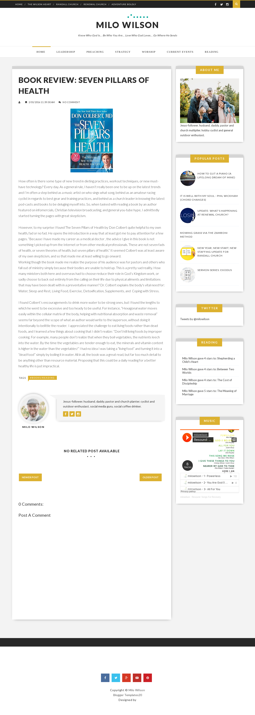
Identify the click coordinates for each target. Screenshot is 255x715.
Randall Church (67, 4)
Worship (149, 51)
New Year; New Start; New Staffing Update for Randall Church (217, 251)
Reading (212, 51)
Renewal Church (95, 4)
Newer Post (30, 477)
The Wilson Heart (39, 4)
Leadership (65, 51)
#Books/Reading (42, 377)
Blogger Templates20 (127, 695)
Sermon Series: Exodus (215, 270)
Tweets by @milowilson (194, 319)
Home (19, 4)
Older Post (151, 477)
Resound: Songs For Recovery (206, 497)
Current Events (180, 51)
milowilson (185, 497)
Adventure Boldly (124, 4)
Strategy (123, 51)
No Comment (71, 102)
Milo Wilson (127, 25)
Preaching (95, 51)
